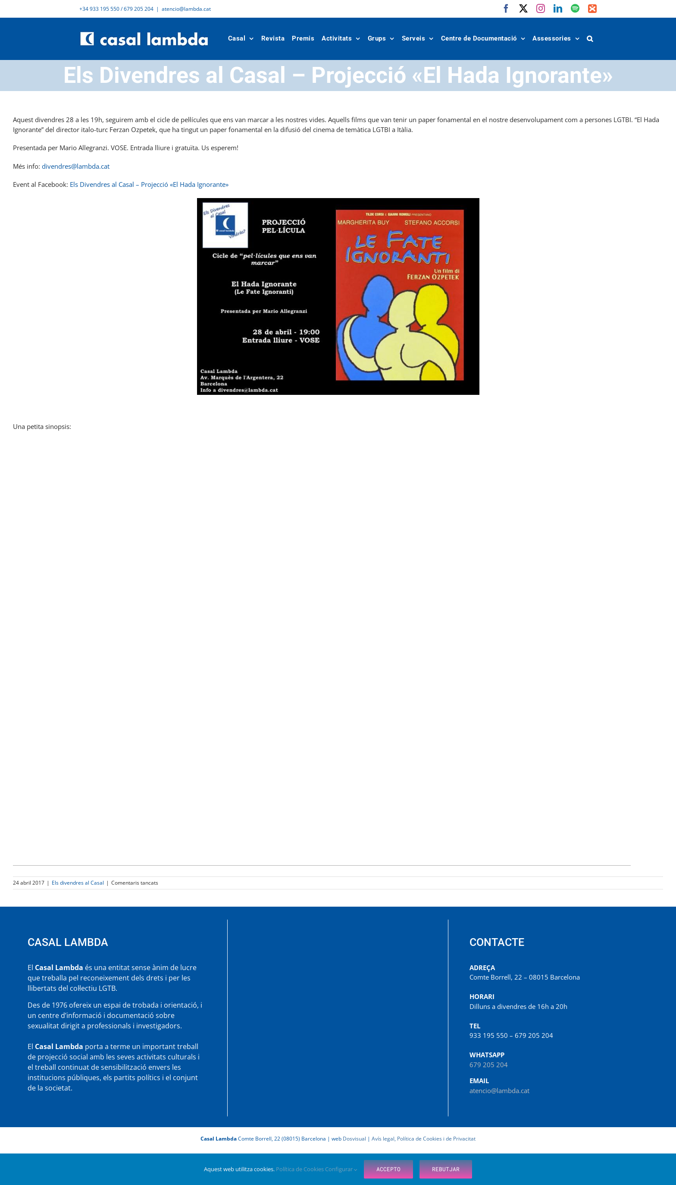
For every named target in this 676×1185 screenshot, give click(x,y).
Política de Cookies (300, 1169)
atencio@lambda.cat (186, 9)
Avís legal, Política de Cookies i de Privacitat (424, 1138)
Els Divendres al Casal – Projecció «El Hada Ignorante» (150, 184)
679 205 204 (488, 1064)
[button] (590, 39)
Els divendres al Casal (78, 882)
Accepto (388, 1169)
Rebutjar (446, 1169)
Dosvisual (354, 1138)
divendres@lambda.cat (76, 166)
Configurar (341, 1169)
